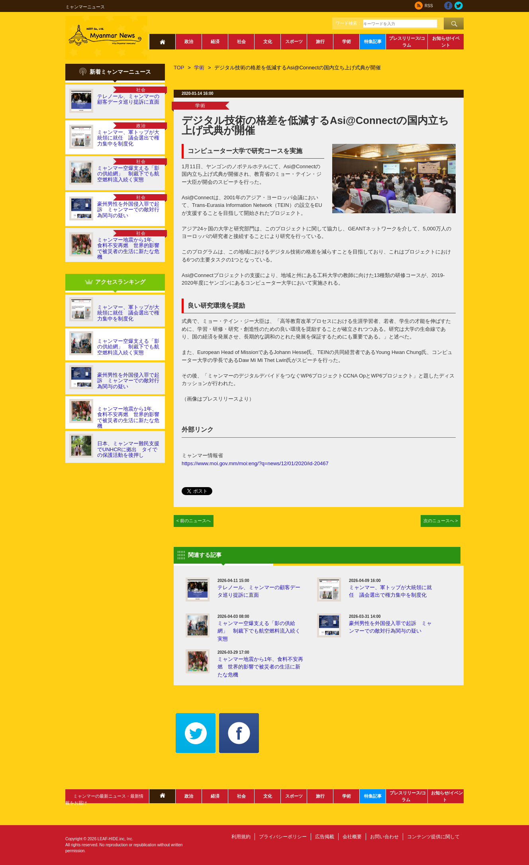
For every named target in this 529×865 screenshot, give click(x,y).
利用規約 (241, 836)
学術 (346, 41)
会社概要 (352, 836)
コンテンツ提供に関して (433, 836)
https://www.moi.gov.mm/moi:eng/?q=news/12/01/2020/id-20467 (255, 463)
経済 (215, 41)
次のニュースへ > (440, 520)
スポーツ (294, 41)
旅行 (320, 41)
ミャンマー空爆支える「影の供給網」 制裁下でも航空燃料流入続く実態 (128, 174)
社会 (241, 41)
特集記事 (373, 41)
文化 (267, 41)
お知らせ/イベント (446, 41)
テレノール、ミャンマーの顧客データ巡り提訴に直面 (128, 99)
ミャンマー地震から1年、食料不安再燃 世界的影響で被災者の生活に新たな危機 (128, 248)
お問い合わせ (384, 836)
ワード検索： (348, 23)
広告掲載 (324, 836)
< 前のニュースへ (193, 520)
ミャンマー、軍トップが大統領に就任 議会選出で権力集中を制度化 (128, 138)
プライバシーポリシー (283, 836)
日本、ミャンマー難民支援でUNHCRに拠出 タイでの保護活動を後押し (128, 449)
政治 (188, 41)
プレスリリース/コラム (407, 41)
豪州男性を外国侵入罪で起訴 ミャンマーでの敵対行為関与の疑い (128, 209)
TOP (179, 68)
